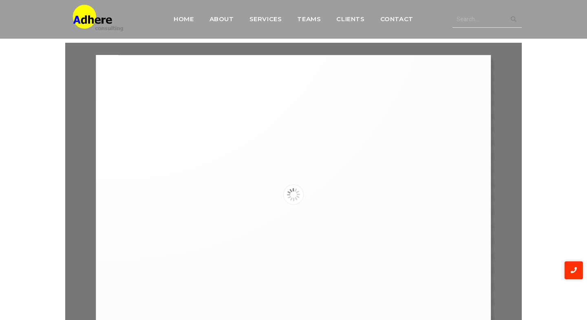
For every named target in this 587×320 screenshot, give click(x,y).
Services (265, 19)
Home (184, 19)
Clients (350, 19)
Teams (309, 19)
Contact (396, 19)
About (222, 19)
